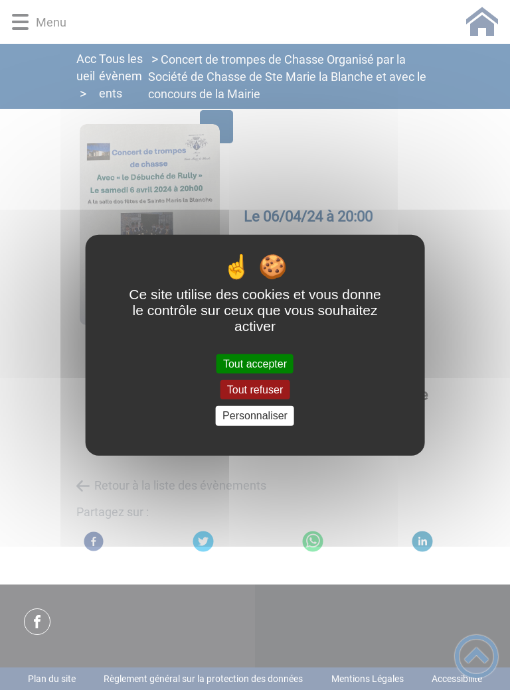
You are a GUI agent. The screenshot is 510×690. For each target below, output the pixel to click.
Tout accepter (255, 364)
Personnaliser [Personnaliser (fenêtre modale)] (255, 415)
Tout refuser (255, 389)
